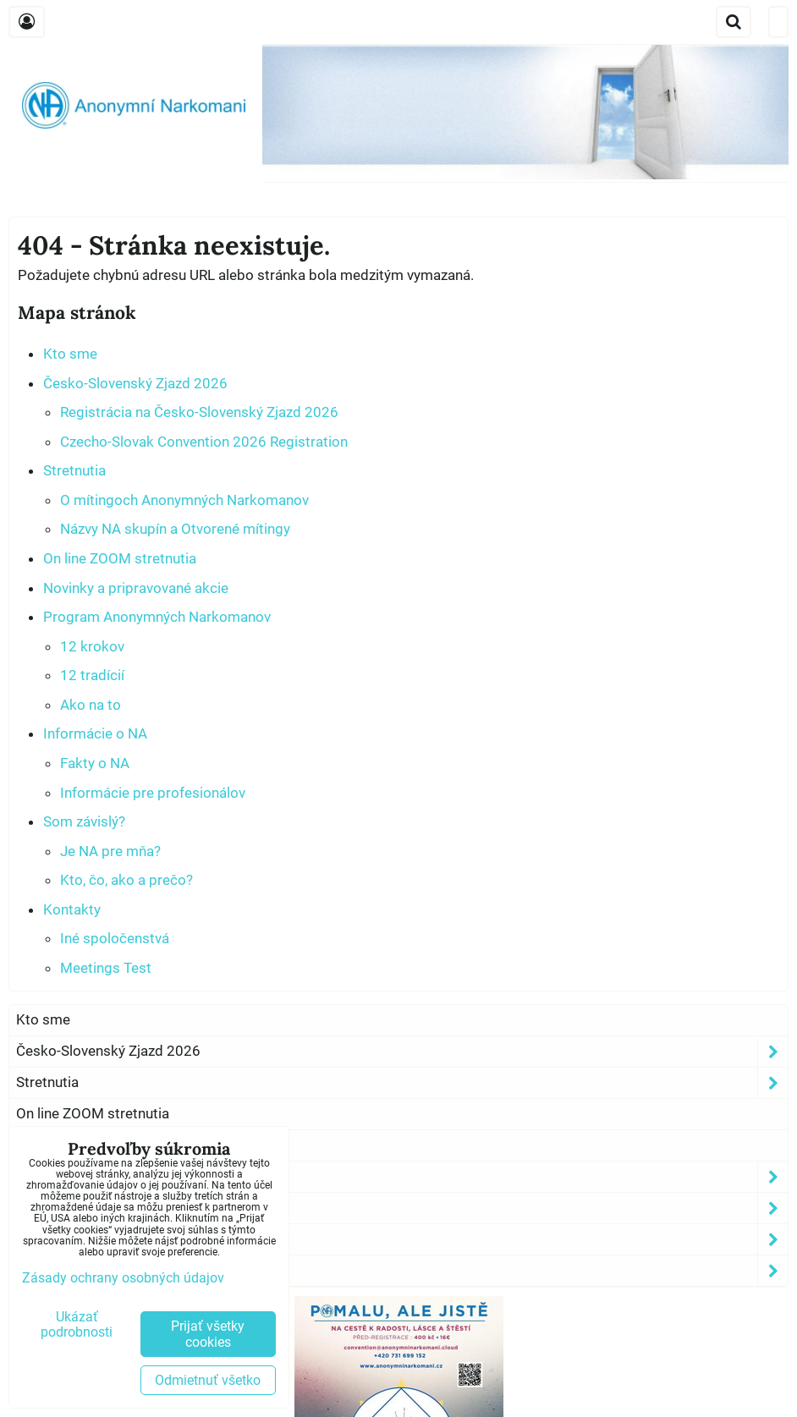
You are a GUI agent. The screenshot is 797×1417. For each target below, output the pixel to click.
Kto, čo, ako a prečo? (126, 879)
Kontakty (72, 909)
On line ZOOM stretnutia (119, 558)
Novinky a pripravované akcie (135, 587)
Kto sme (70, 353)
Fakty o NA (94, 763)
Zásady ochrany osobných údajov (123, 1278)
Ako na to (90, 704)
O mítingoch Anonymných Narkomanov (184, 500)
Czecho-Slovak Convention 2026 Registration (204, 441)
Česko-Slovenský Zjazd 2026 (135, 383)
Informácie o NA (95, 733)
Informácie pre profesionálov (152, 792)
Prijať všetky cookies (208, 1334)
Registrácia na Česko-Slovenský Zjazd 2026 (199, 412)
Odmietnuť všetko (208, 1380)
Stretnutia (74, 470)
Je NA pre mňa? (110, 851)
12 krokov (92, 646)
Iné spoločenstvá (114, 938)
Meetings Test (105, 967)
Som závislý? (84, 821)
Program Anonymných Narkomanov (157, 616)
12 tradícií (92, 675)
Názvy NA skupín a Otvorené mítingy (175, 528)
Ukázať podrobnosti (77, 1325)
